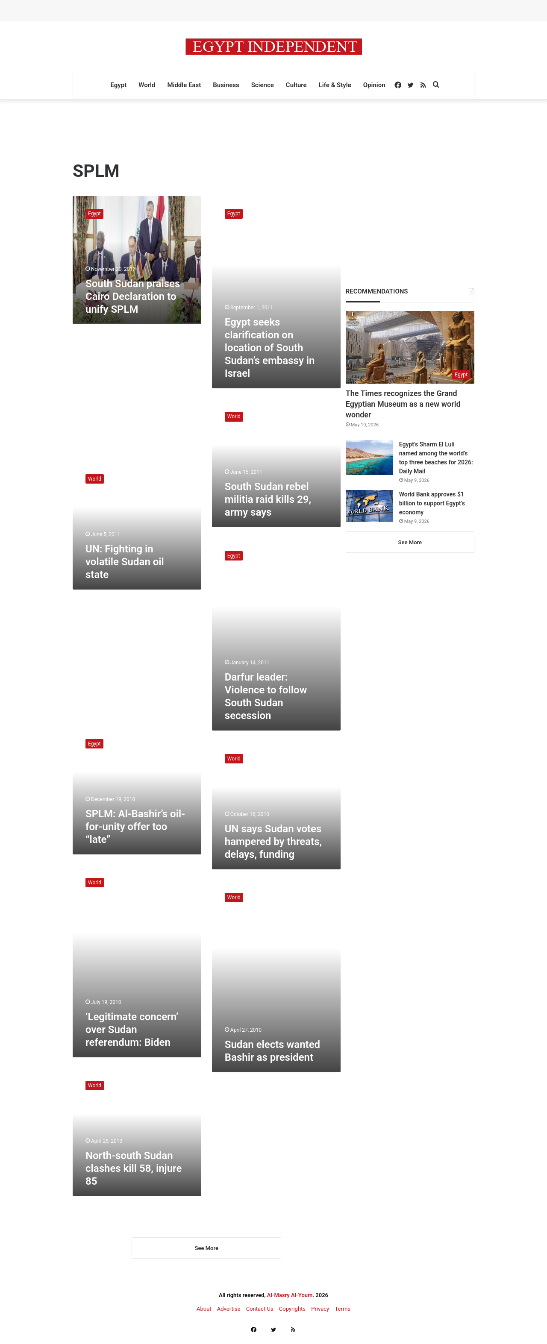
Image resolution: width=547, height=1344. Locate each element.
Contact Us (260, 1315)
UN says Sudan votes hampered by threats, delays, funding (273, 841)
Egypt (118, 85)
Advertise (229, 1315)
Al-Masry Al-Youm (290, 1301)
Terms (342, 1315)
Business (226, 85)
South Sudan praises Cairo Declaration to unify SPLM (132, 296)
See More (206, 1254)
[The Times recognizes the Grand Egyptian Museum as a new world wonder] (410, 347)
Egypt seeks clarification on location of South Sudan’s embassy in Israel (270, 347)
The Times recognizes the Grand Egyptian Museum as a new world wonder (403, 404)
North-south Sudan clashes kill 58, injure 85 (133, 1168)
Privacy (320, 1315)
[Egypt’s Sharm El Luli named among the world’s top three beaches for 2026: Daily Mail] (369, 457)
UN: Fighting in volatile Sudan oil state (124, 562)
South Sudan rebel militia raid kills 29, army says (268, 499)
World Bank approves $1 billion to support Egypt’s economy (432, 503)
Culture (296, 85)
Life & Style (335, 85)
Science (262, 85)
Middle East (184, 85)
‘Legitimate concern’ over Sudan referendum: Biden (131, 1029)
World (146, 85)
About (204, 1315)
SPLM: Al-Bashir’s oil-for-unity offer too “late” (135, 826)
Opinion (374, 85)
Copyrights (292, 1315)
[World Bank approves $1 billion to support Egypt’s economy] (369, 506)
